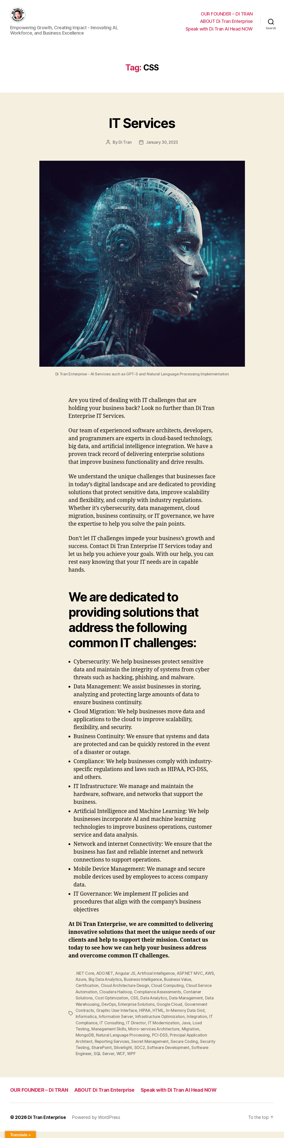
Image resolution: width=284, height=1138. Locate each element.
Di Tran (124, 149)
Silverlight (139, 1053)
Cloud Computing (169, 992)
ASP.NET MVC (192, 980)
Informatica (86, 1023)
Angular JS (126, 980)
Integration (198, 1023)
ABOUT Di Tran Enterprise (226, 25)
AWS (80, 986)
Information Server (116, 1023)
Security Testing (91, 1053)
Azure (92, 986)
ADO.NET (105, 980)
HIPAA (146, 1017)
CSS (135, 1005)
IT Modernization (164, 1029)
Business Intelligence (155, 986)
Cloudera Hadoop (115, 998)
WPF (150, 1059)
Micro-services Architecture (155, 1035)
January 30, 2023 (162, 149)
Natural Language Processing (123, 1041)
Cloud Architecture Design (125, 992)
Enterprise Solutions (138, 1011)
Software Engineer (93, 1059)
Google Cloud (172, 1011)
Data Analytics (154, 1005)
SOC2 (156, 1053)
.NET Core (85, 980)
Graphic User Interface (117, 1017)
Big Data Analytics (117, 986)
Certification (87, 992)
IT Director (136, 1029)
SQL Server (122, 1059)
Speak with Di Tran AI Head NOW (219, 32)
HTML (159, 1017)
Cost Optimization (112, 1005)
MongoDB (85, 1041)
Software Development (186, 1053)
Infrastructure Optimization (161, 1023)
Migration (192, 1035)
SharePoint (118, 1053)
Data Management (187, 1005)
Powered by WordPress (98, 1123)
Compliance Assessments (159, 998)
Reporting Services (113, 1047)
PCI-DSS (160, 1041)
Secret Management (152, 1047)
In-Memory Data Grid (187, 1017)
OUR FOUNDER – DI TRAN (227, 17)
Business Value (191, 986)
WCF (140, 1059)
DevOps (109, 1011)
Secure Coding (187, 1047)
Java (186, 1029)
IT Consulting (112, 1029)
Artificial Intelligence (158, 980)
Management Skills (109, 1035)
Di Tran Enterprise (48, 1123)
